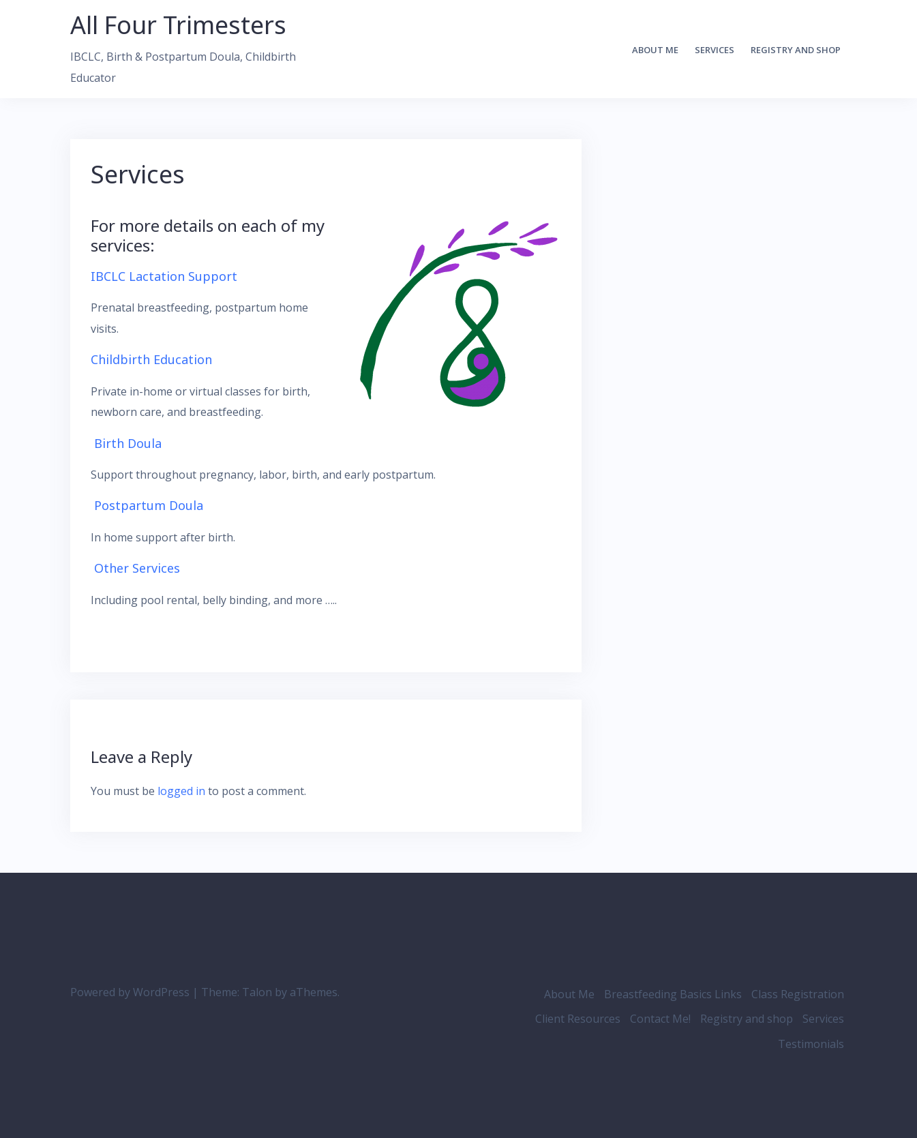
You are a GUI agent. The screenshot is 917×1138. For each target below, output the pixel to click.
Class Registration (797, 994)
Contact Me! (660, 1018)
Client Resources (577, 1018)
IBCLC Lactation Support (164, 276)
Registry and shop (796, 50)
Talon (257, 992)
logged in (181, 790)
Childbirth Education (151, 359)
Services (714, 50)
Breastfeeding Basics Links (673, 994)
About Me (655, 50)
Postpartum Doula (148, 505)
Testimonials (811, 1043)
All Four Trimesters (178, 25)
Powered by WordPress (130, 992)
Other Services (137, 568)
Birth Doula (128, 443)
